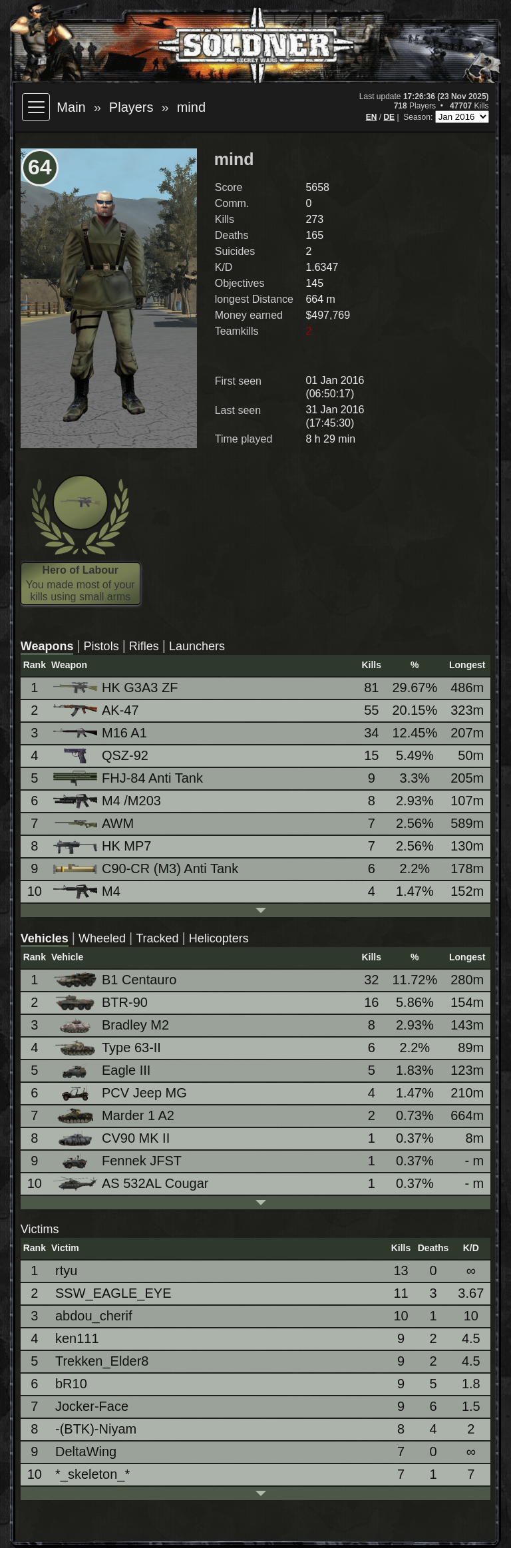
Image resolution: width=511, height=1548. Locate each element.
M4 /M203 (108, 801)
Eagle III (102, 1070)
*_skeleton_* (92, 1474)
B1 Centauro (115, 980)
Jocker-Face (91, 1406)
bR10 (71, 1383)
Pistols (101, 646)
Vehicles (45, 938)
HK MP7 (103, 846)
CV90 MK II (112, 1138)
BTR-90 (101, 1002)
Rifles (144, 646)
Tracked (157, 938)
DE (389, 117)
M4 (87, 891)
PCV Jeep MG (121, 1093)
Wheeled (102, 938)
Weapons (47, 646)
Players (131, 107)
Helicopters (219, 938)
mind (191, 107)
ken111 (77, 1338)
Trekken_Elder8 (101, 1361)
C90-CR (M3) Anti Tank (146, 868)
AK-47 (97, 710)
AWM (94, 823)
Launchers (197, 646)
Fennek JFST (118, 1161)
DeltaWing (85, 1451)
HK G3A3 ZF (116, 687)
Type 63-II (108, 1048)
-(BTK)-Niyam (95, 1429)
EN (371, 117)
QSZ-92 (101, 755)
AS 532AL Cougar (131, 1183)
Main (71, 107)
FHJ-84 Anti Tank (129, 778)
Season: (418, 117)
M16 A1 (101, 732)
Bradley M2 (112, 1025)
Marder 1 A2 (114, 1115)
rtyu (66, 1270)
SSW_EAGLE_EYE (113, 1293)
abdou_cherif (93, 1315)
